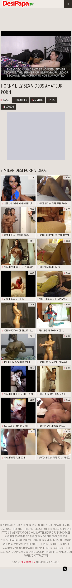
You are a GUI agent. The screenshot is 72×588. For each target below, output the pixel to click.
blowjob (8, 106)
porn (51, 100)
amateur (37, 100)
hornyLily (20, 100)
